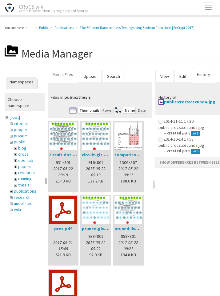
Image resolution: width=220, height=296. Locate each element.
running (25, 179)
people (20, 129)
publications (25, 191)
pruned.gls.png (97, 228)
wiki (17, 209)
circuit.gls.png (97, 155)
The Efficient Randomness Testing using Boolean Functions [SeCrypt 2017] (137, 27)
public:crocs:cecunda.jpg (189, 102)
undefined (23, 203)
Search (113, 76)
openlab (25, 160)
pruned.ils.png (129, 228)
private (20, 135)
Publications (64, 27)
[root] (15, 117)
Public (44, 27)
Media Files (63, 74)
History (203, 74)
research (26, 172)
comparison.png (131, 155)
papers (24, 166)
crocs (23, 154)
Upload (90, 76)
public (19, 142)
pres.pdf (63, 228)
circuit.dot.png (65, 155)
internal (21, 123)
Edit (182, 76)
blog (22, 148)
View (164, 76)
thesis (24, 185)
